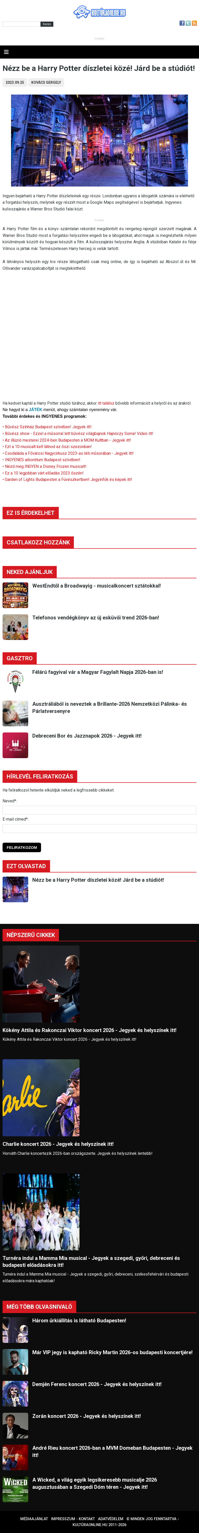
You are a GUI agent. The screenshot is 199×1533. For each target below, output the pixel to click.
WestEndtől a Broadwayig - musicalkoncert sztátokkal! (96, 586)
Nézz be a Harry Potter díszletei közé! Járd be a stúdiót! (98, 880)
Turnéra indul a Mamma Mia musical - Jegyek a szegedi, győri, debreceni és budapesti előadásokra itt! (91, 1261)
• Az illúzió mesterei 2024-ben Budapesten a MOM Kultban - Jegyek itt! (67, 440)
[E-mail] (99, 828)
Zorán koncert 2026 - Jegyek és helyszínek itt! (86, 1416)
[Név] (99, 810)
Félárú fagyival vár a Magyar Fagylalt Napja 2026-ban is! (97, 672)
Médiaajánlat (34, 1519)
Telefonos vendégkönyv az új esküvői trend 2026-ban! (95, 618)
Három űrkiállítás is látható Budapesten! (79, 1320)
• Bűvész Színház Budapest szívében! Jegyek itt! (47, 426)
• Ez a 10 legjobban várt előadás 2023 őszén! (43, 473)
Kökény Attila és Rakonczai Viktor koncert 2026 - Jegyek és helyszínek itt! (89, 1030)
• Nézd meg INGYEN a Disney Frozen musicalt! (44, 466)
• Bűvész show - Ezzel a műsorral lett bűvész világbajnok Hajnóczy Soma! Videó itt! (78, 433)
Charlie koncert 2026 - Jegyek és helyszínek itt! (58, 1144)
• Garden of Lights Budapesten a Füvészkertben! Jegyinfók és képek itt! (67, 479)
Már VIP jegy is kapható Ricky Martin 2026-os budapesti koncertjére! (112, 1352)
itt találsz (106, 403)
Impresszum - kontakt (73, 1519)
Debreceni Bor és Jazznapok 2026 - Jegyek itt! (87, 736)
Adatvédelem (110, 1519)
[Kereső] (21, 24)
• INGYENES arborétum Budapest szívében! (42, 459)
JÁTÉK (35, 409)
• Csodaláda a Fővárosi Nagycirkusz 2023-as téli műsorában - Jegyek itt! (68, 453)
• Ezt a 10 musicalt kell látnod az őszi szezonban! (47, 446)
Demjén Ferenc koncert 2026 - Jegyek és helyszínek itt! (97, 1384)
